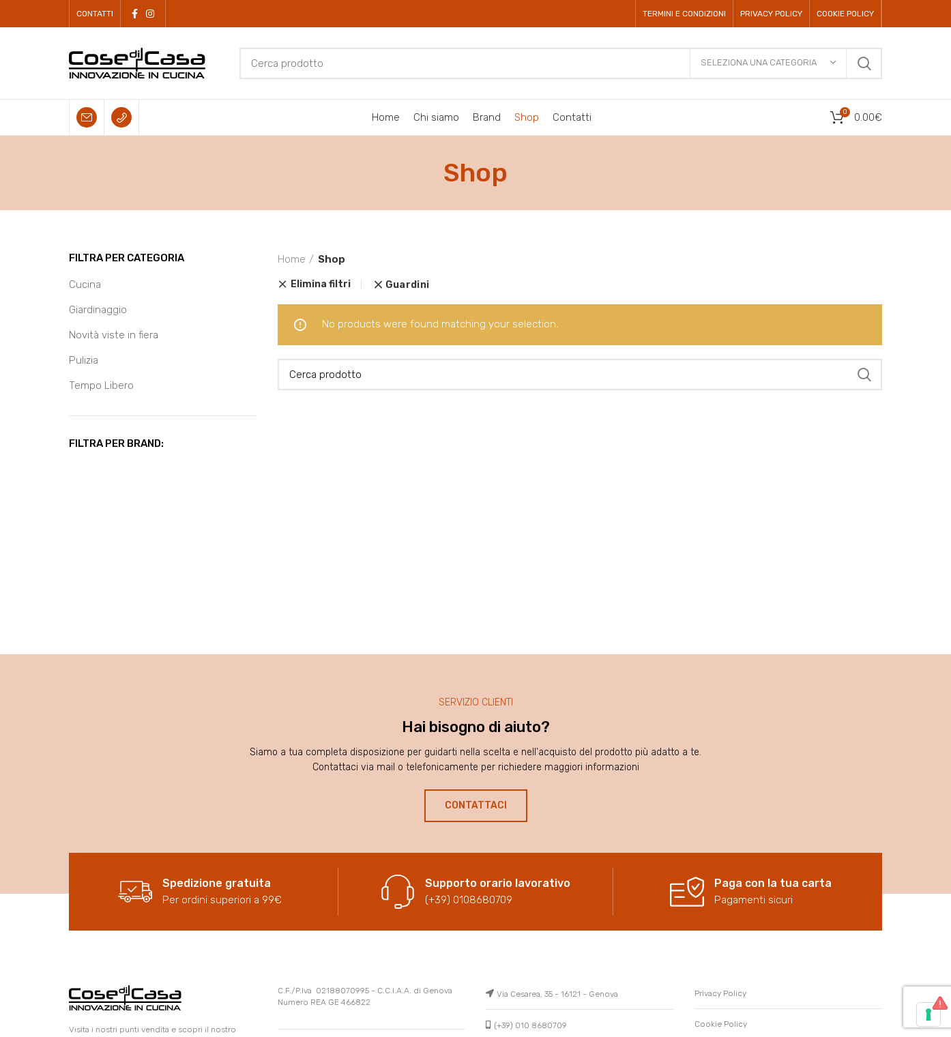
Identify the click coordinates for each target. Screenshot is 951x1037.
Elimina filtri (321, 284)
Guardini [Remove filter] (407, 285)
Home (292, 259)
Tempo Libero (101, 385)
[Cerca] (560, 63)
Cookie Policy (720, 1024)
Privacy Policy (720, 993)
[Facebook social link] (135, 14)
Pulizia (83, 360)
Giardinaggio (98, 310)
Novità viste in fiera (113, 335)
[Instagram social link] (150, 14)
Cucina (85, 284)
